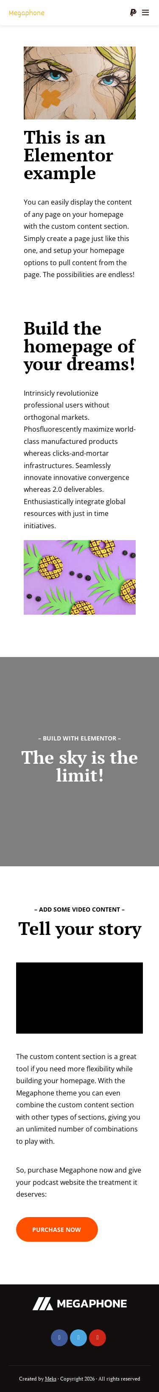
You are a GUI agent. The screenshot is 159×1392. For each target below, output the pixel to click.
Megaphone (27, 13)
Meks (50, 1378)
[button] (57, 1229)
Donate (133, 12)
